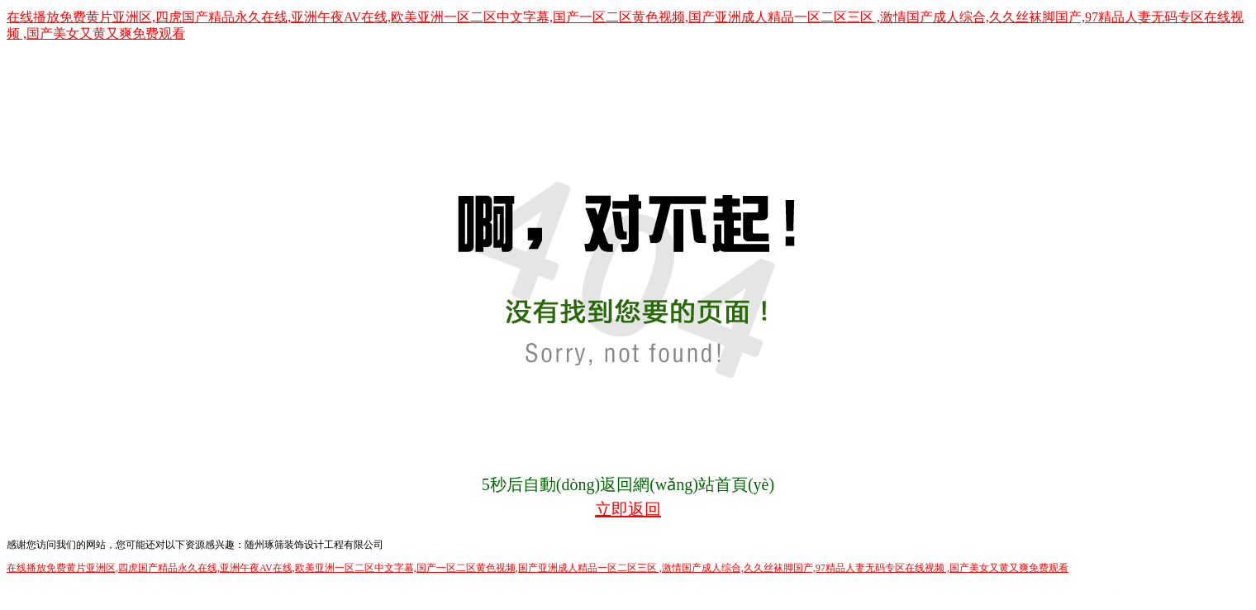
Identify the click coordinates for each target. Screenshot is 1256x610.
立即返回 (628, 509)
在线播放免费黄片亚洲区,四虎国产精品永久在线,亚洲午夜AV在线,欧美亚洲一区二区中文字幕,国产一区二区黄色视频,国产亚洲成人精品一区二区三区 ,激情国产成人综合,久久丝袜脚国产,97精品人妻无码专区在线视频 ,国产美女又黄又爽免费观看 (537, 568)
